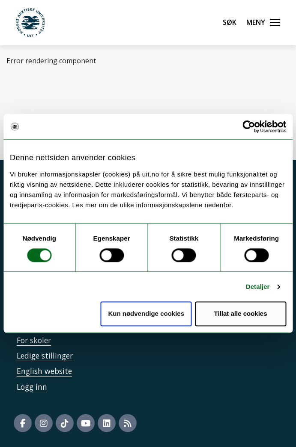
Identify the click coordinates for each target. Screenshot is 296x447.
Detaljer (258, 286)
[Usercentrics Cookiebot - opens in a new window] (248, 126)
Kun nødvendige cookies (146, 314)
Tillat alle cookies (240, 314)
